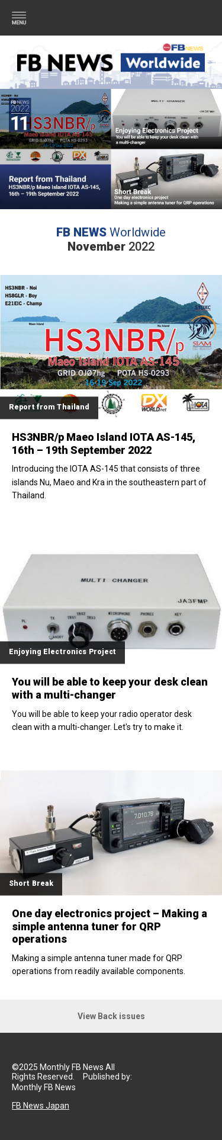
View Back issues (111, 1016)
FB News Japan (40, 1105)
